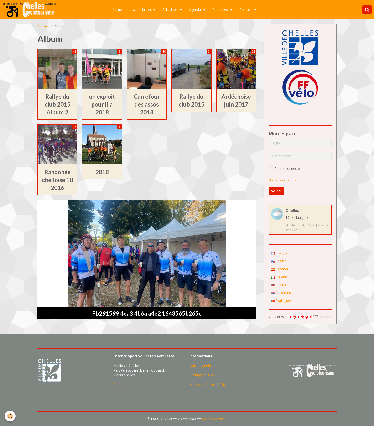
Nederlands (282, 292)
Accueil (118, 9)
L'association (141, 9)
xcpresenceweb (214, 418)
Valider (276, 191)
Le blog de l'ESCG (202, 375)
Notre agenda (200, 365)
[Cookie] (10, 416)
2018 (102, 171)
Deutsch (280, 284)
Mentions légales (202, 384)
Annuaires (221, 9)
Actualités (171, 9)
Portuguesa (282, 300)
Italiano (279, 277)
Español (279, 269)
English (278, 261)
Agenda (195, 9)
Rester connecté (284, 168)
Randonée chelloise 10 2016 (57, 179)
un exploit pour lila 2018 (102, 104)
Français (280, 253)
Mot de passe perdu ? (282, 180)
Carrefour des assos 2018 (147, 104)
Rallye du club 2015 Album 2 (57, 104)
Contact (246, 9)
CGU (222, 384)
